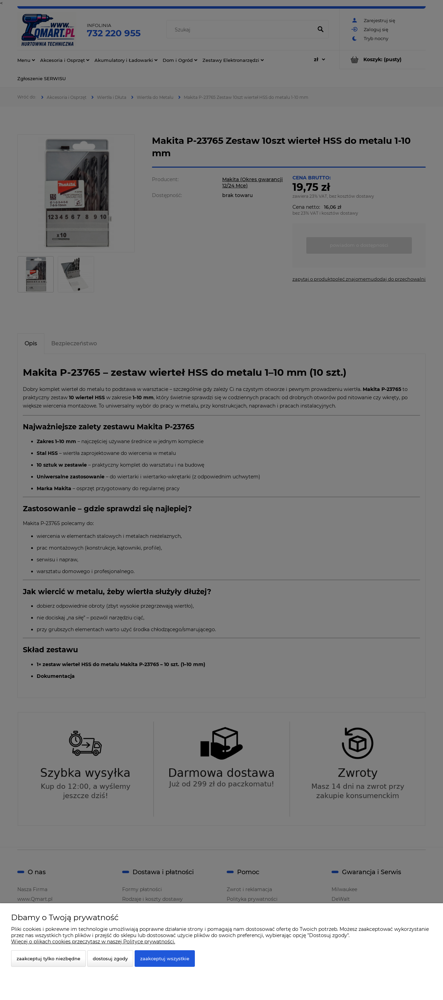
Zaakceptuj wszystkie (164, 958)
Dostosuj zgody (110, 958)
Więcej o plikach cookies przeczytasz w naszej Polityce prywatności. (93, 941)
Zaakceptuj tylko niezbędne (48, 958)
